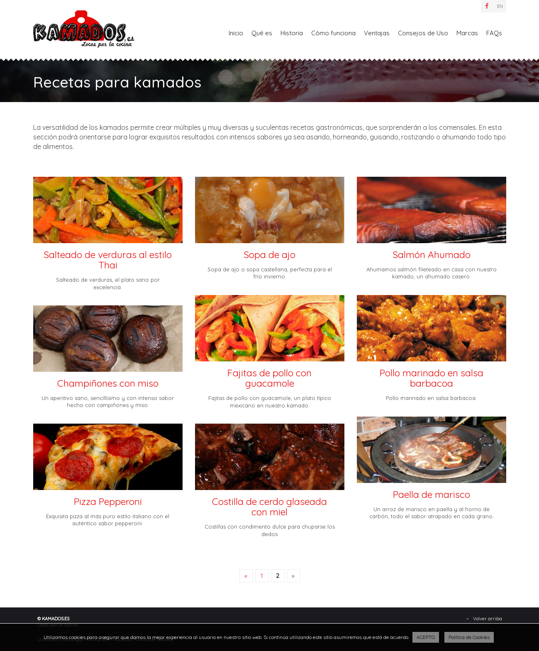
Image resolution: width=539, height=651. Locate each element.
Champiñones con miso (108, 383)
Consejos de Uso (423, 33)
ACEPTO (426, 637)
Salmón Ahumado (432, 254)
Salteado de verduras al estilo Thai (108, 260)
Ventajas (377, 33)
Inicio (236, 33)
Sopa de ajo (269, 254)
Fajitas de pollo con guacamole (269, 378)
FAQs (494, 33)
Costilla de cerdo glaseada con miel (269, 506)
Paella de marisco (431, 494)
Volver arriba (487, 619)
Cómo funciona (333, 33)
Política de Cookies (469, 637)
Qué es (261, 33)
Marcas (467, 33)
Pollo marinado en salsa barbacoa (431, 378)
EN (500, 6)
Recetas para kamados (83, 29)
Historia (291, 33)
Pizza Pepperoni (108, 501)
